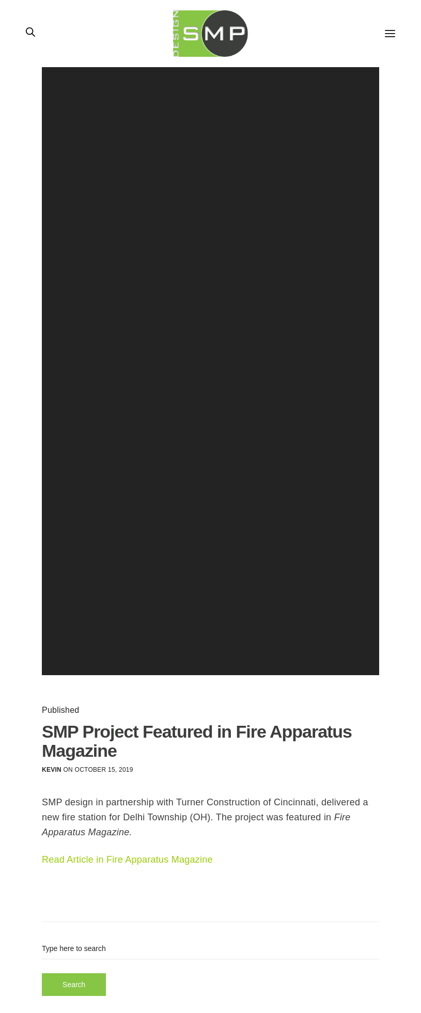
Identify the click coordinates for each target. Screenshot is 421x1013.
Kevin (51, 769)
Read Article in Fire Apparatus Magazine (127, 859)
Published (60, 710)
